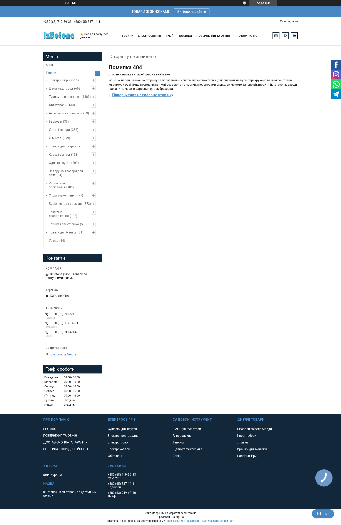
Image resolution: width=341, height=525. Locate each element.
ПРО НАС (49, 429)
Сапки (177, 456)
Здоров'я (55, 121)
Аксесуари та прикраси (65, 113)
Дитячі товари (59, 130)
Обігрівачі (115, 456)
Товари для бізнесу (63, 232)
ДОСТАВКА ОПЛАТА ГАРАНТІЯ (65, 442)
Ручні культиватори (187, 429)
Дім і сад (55, 138)
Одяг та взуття (59, 163)
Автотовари (57, 105)
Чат (323, 514)
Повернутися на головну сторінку (142, 95)
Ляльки (242, 442)
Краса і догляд (59, 154)
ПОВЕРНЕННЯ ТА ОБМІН (213, 35)
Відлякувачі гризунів (187, 449)
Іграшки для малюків (252, 449)
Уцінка (53, 240)
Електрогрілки (118, 442)
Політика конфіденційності (217, 520)
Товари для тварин (62, 146)
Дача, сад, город (61, 88)
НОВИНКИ (185, 35)
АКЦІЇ (169, 35)
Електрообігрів (59, 80)
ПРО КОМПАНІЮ (245, 35)
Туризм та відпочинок (64, 96)
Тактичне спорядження (59, 214)
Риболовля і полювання (57, 185)
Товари (51, 73)
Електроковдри (119, 449)
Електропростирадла (123, 435)
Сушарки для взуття (122, 429)
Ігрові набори (246, 435)
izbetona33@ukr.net (63, 354)
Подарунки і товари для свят (66, 173)
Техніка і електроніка (64, 224)
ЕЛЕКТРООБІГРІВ (149, 35)
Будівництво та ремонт (65, 203)
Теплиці (178, 442)
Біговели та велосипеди (254, 429)
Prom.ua (191, 513)
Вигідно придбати (191, 12)
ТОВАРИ (128, 35)
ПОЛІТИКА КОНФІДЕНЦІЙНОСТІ (65, 449)
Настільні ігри (247, 456)
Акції (49, 65)
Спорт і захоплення (62, 195)
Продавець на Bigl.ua (170, 516)
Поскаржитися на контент (183, 520)
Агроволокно (182, 435)
